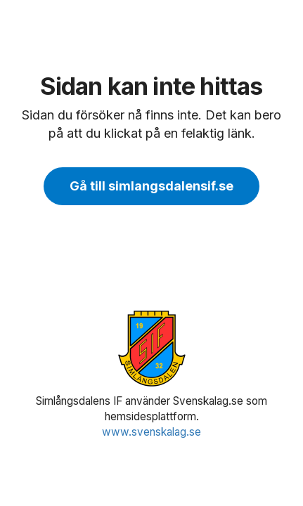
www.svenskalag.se (151, 432)
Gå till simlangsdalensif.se (151, 186)
